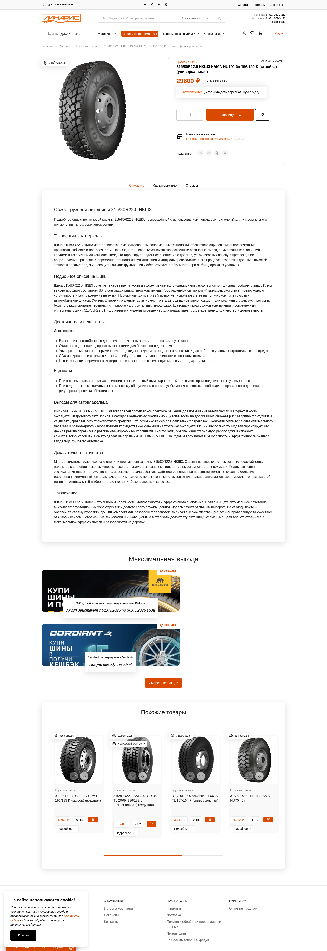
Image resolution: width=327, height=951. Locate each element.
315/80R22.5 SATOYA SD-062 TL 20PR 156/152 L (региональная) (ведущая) (135, 746)
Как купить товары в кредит (188, 886)
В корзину (232, 115)
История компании (118, 854)
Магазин (64, 46)
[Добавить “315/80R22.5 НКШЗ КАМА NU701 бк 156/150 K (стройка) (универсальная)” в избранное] (267, 114)
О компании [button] (215, 33)
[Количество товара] (190, 114)
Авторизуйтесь (193, 92)
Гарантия (174, 854)
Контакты (259, 4)
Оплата (243, 4)
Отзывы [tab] (192, 185)
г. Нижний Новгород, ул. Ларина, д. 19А (212, 138)
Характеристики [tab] (165, 185)
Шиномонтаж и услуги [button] (181, 33)
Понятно (23, 935)
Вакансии (111, 861)
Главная (47, 46)
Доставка (276, 4)
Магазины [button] (107, 33)
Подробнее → (66, 774)
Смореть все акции (163, 629)
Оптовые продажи (243, 854)
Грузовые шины (86, 46)
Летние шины (177, 879)
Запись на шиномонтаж (140, 33)
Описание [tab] (137, 185)
